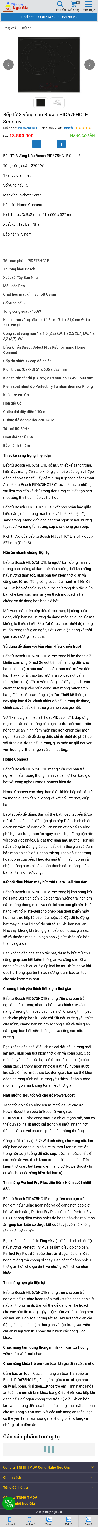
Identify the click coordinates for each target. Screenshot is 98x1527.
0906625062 (67, 17)
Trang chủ (9, 28)
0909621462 (45, 17)
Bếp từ (26, 28)
